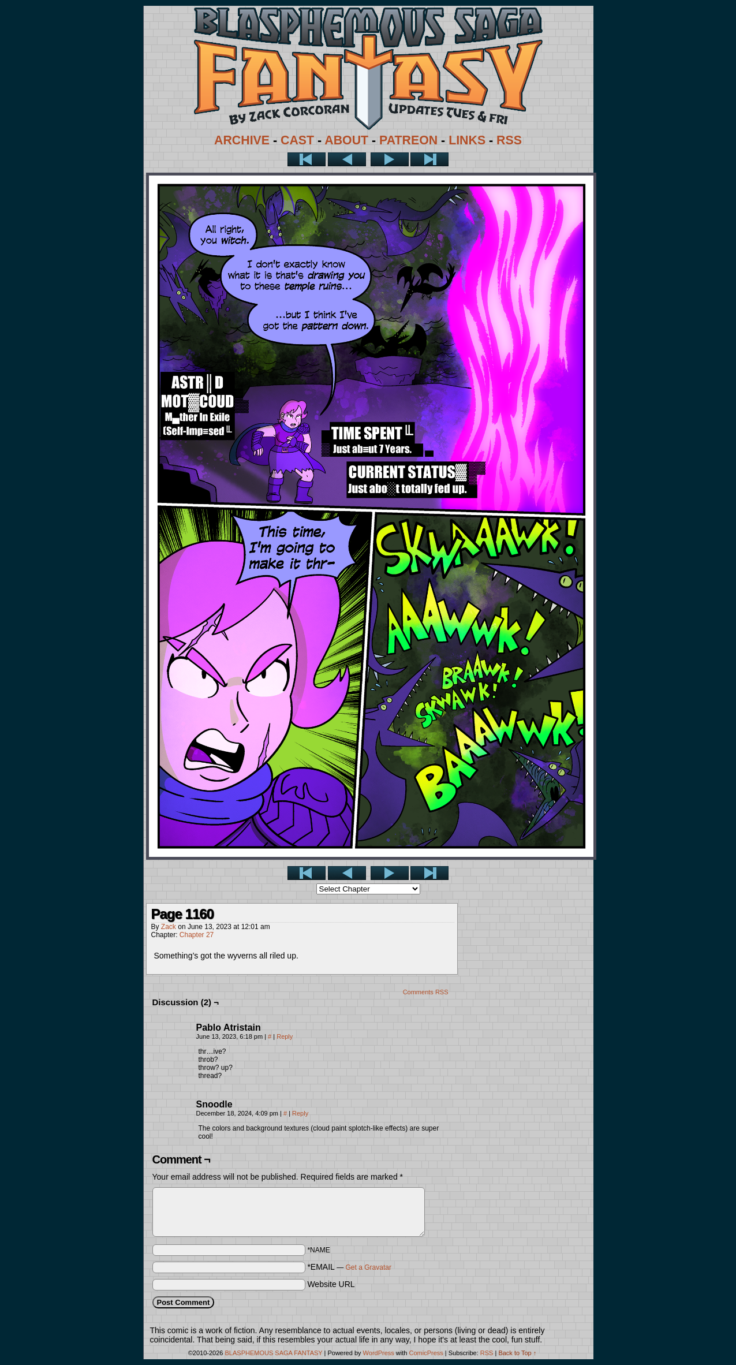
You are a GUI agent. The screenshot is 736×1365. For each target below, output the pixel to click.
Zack (168, 927)
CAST (297, 140)
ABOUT (346, 140)
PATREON (408, 140)
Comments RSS (426, 992)
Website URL (330, 1284)
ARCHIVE (242, 140)
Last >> (429, 159)
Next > (390, 159)
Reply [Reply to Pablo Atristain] (285, 1036)
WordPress (378, 1352)
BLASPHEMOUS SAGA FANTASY (274, 1352)
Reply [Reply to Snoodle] (300, 1113)
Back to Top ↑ (517, 1352)
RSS (509, 140)
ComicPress (426, 1352)
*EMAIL (349, 1266)
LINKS (467, 140)
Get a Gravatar (368, 1267)
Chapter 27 (197, 935)
